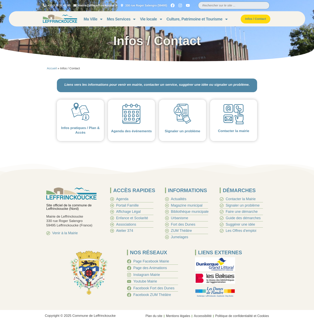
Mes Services (121, 19)
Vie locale (151, 19)
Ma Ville (93, 19)
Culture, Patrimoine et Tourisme (197, 19)
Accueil (52, 68)
